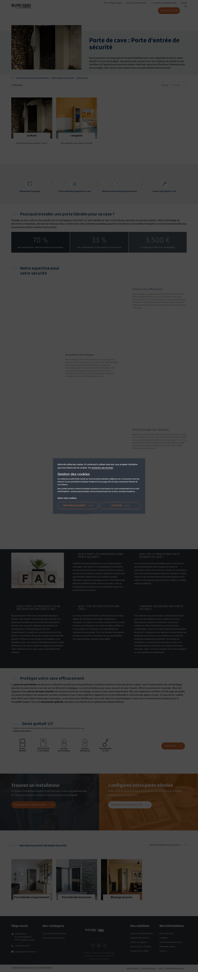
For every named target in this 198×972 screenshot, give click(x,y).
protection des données (102, 468)
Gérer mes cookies (67, 498)
